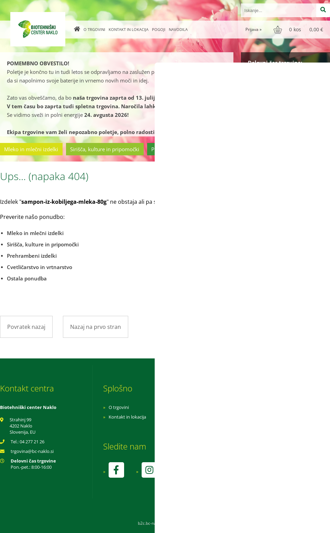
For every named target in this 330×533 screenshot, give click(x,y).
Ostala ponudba (303, 149)
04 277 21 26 (32, 441)
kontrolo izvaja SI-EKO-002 (228, 475)
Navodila (178, 29)
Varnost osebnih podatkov (228, 426)
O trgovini (94, 29)
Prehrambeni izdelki (175, 149)
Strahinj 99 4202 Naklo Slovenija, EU (22, 426)
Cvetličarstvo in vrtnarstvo (242, 149)
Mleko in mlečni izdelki (31, 149)
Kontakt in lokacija (128, 29)
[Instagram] (149, 470)
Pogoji (158, 29)
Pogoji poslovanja (219, 417)
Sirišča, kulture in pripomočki (104, 149)
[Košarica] (299, 29)
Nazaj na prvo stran (95, 327)
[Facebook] (116, 470)
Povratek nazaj (26, 327)
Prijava (253, 29)
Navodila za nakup (220, 407)
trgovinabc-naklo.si (32, 451)
